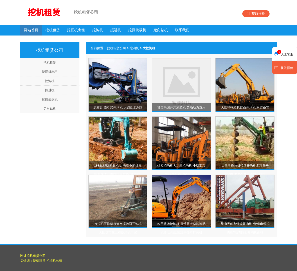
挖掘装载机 (137, 30)
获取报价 (256, 14)
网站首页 (31, 30)
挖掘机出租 (76, 30)
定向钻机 (160, 30)
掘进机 (115, 30)
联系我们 (182, 30)
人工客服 (283, 53)
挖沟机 (97, 30)
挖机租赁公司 (116, 48)
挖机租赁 (52, 30)
